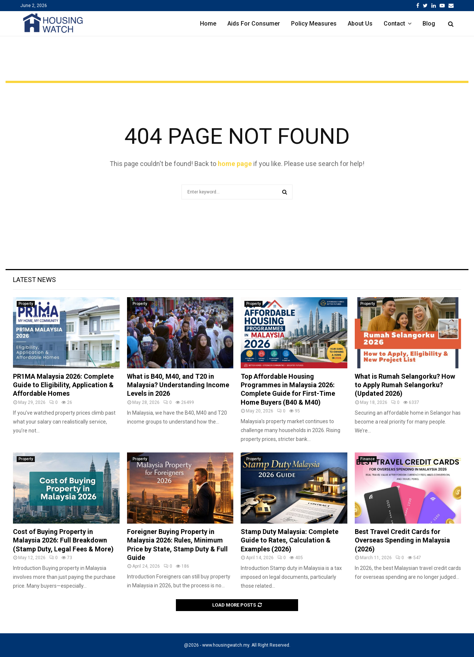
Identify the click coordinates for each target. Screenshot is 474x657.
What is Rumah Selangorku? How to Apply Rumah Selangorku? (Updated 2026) (405, 385)
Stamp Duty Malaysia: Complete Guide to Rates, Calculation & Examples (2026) (289, 540)
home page (235, 163)
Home (208, 23)
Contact (394, 23)
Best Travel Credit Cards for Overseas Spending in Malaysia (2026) (402, 540)
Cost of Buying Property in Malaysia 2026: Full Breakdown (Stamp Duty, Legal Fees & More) (63, 540)
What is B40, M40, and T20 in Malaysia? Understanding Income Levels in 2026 (178, 385)
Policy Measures (314, 23)
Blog (429, 23)
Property (26, 304)
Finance (367, 459)
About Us (360, 23)
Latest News (34, 279)
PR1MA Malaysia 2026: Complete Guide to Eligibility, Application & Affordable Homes (63, 385)
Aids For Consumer (253, 23)
